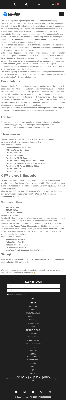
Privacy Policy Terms (20, 294)
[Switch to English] (39, 4)
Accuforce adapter (56, 229)
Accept (17, 294)
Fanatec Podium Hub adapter (26, 226)
